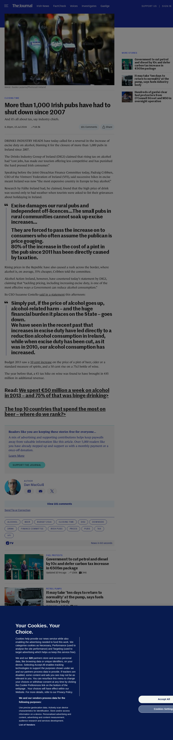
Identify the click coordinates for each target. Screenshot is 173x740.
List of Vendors (27, 724)
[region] (86, 673)
